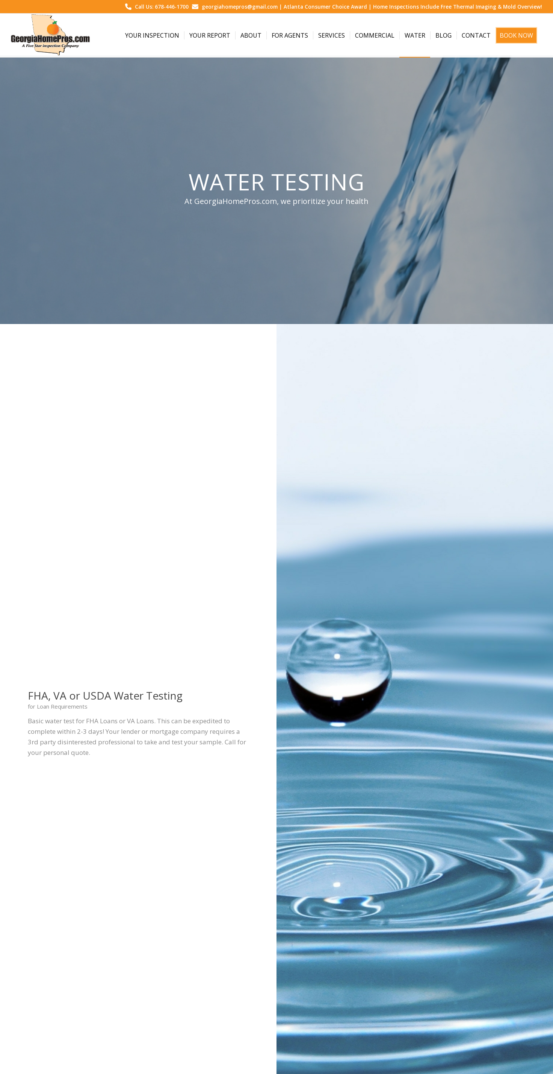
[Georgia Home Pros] (50, 35)
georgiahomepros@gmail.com (240, 6)
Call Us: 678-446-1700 (162, 6)
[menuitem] (152, 35)
